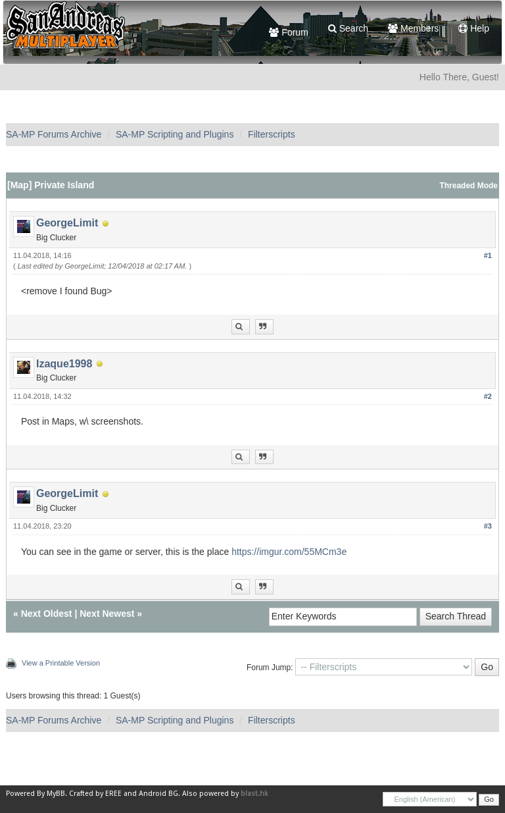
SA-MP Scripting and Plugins (175, 134)
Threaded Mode (468, 185)
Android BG (158, 793)
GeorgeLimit (67, 222)
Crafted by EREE (95, 793)
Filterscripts (271, 134)
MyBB (56, 793)
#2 (488, 396)
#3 (488, 526)
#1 (488, 255)
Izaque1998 (64, 363)
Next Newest (107, 613)
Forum (288, 32)
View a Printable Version (61, 663)
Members (413, 28)
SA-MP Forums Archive (53, 134)
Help (473, 28)
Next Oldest (46, 613)
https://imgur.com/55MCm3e (289, 551)
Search (348, 28)
